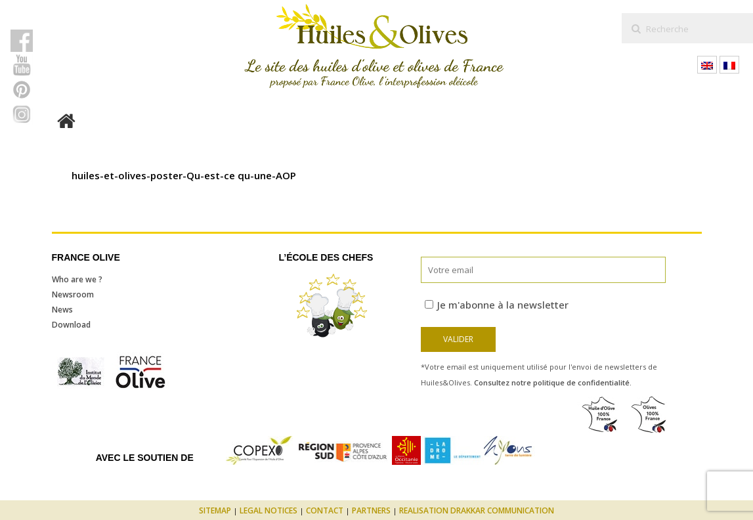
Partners (371, 510)
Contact (324, 510)
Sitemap (215, 510)
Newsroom (73, 294)
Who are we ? (77, 279)
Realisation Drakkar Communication (476, 510)
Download (71, 324)
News (62, 309)
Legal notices (268, 510)
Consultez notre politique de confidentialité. (553, 382)
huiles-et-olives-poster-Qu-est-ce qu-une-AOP (184, 175)
